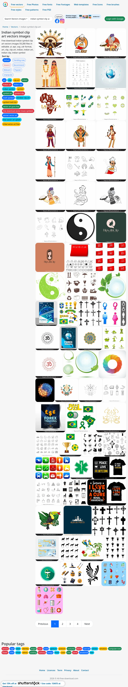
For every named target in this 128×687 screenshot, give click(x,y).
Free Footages (63, 4)
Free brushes (113, 4)
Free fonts (47, 4)
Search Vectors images (15, 18)
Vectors (14, 26)
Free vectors (17, 4)
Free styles (16, 9)
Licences (51, 670)
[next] (87, 623)
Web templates (81, 4)
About (76, 670)
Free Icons (98, 4)
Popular (17, 70)
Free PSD (46, 9)
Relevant (7, 70)
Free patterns (31, 9)
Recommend (19, 65)
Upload (59, 16)
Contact (85, 670)
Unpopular (8, 75)
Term (59, 670)
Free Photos (32, 4)
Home (5, 26)
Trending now (19, 60)
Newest (7, 65)
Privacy (67, 670)
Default (7, 60)
